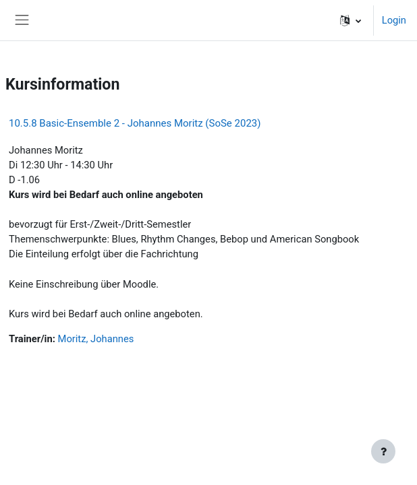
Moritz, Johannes (96, 339)
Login (394, 20)
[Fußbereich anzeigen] (383, 451)
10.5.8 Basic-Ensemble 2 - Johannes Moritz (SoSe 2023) (134, 123)
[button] (350, 20)
